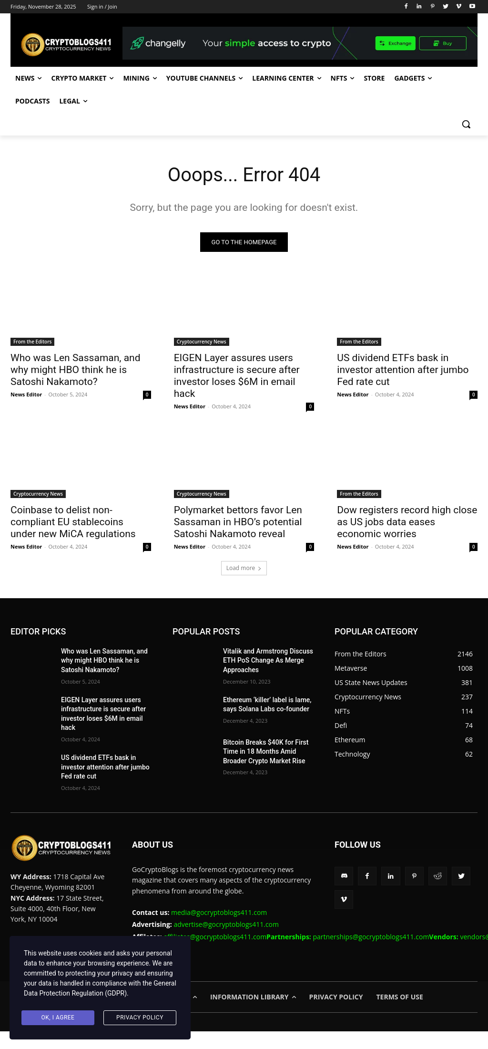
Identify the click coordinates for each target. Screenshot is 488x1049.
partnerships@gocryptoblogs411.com (386, 936)
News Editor (26, 394)
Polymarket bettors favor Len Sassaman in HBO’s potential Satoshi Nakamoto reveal (238, 522)
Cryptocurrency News (201, 342)
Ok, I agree (58, 1017)
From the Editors (32, 342)
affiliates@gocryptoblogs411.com (238, 936)
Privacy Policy (139, 1017)
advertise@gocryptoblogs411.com (226, 924)
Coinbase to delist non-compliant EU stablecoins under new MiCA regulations (73, 522)
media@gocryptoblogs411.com (219, 912)
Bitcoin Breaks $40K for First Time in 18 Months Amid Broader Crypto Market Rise (265, 751)
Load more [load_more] (244, 568)
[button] (466, 124)
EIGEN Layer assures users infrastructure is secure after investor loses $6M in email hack (237, 376)
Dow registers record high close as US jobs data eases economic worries (407, 522)
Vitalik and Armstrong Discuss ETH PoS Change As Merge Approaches (268, 660)
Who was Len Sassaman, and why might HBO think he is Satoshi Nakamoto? (75, 370)
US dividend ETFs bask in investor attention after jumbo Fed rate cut (402, 370)
